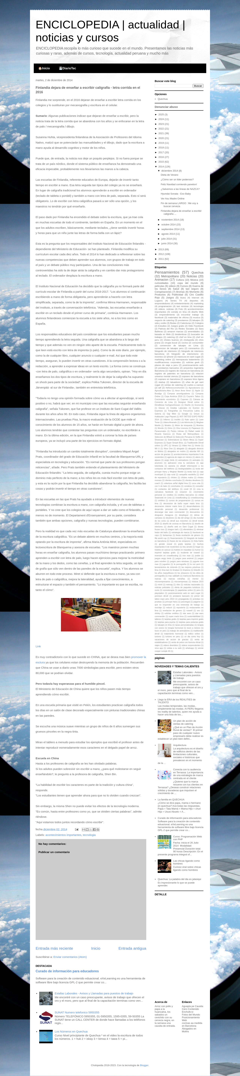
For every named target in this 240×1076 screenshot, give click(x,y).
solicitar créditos (171, 613)
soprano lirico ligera (193, 379)
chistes (174, 478)
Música (194, 279)
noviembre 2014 (170, 219)
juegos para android (185, 558)
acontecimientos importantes (63, 834)
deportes (194, 300)
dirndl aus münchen (179, 521)
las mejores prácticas (191, 567)
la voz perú (195, 564)
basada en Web (163, 334)
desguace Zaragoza (164, 515)
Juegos (170, 297)
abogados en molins (176, 451)
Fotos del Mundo (191, 1014)
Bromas (180, 291)
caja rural (171, 475)
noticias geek (193, 362)
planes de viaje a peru (166, 365)
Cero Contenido (190, 1009)
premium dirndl (161, 596)
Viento (197, 446)
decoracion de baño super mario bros (181, 503)
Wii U (157, 449)
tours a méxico (193, 628)
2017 (161, 152)
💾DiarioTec (67, 68)
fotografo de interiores (166, 351)
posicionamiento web (193, 365)
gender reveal (165, 544)
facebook (159, 317)
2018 (161, 147)
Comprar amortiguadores (178, 394)
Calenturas (185, 323)
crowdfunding (181, 498)
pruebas (158, 602)
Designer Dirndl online (188, 402)
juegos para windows (179, 561)
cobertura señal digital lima (176, 483)
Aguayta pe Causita (192, 1006)
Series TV (176, 300)
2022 (161, 128)
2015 (161, 161)
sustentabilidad (193, 616)
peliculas (159, 286)
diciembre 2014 (170, 170)
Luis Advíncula (186, 422)
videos (172, 286)
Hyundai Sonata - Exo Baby (176, 193)
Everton (196, 408)
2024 (161, 119)
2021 (161, 133)
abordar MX (195, 451)
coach (157, 483)
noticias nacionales (192, 585)
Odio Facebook (195, 326)
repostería (180, 608)
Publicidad (177, 294)
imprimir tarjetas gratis (165, 553)
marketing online (163, 359)
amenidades (194, 331)
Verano (175, 446)
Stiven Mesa (188, 440)
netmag (169, 585)
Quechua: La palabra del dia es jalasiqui (179, 879)
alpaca (157, 460)
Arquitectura (179, 745)
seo (198, 611)
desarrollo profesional (189, 509)
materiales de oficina (178, 317)
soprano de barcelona (192, 376)
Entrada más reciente (54, 948)
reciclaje (158, 608)
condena (188, 486)
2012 (161, 254)
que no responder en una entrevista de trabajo (177, 605)
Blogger (144, 1065)
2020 (161, 138)
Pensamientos (167, 272)
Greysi (197, 414)
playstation (159, 593)
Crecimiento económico (165, 399)
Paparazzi (196, 428)
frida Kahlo (198, 541)
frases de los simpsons (180, 541)
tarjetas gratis (170, 619)
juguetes (166, 564)
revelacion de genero (172, 611)
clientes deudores (193, 480)
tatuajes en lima (165, 625)
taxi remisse (183, 306)
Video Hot (186, 446)
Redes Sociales (186, 328)
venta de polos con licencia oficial (185, 642)
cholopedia (189, 340)
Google (185, 414)
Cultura (180, 279)
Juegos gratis (177, 326)
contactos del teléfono (168, 489)
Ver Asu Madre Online (172, 198)
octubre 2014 (168, 224)
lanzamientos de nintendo (166, 567)
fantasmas (167, 535)
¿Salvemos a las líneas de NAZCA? (180, 189)
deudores (170, 518)
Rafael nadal (194, 431)
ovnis (157, 590)
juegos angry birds (163, 558)
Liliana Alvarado (170, 422)
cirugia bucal (171, 342)
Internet (195, 297)
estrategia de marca (180, 532)
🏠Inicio (44, 68)
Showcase (159, 440)
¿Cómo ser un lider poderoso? (177, 179)
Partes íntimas (177, 431)
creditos (169, 495)
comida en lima (179, 312)
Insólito (177, 420)
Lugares (159, 300)
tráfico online (194, 634)
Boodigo (158, 394)
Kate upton (190, 420)
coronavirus (194, 348)
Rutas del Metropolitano (187, 434)
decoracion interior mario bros (168, 506)
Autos (183, 297)
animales (196, 460)
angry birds (169, 460)
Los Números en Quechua (71, 1031)
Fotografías (173, 411)
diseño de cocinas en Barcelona (177, 524)
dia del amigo (184, 518)
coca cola (196, 483)
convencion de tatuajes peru (169, 348)
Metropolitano (170, 276)
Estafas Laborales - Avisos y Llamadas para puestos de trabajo (94, 993)
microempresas (181, 582)
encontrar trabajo (190, 314)
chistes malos (187, 478)
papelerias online (185, 590)
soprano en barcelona (169, 379)
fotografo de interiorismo (185, 354)
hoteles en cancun (163, 550)
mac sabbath (173, 576)
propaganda (183, 599)
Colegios (199, 323)
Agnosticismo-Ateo (163, 391)
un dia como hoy (192, 637)
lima (156, 570)
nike (178, 585)
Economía (199, 405)
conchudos (175, 486)
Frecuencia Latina (191, 411)
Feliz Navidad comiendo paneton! (179, 184)
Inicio (95, 948)
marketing (198, 303)
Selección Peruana (184, 437)
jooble (197, 556)
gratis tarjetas (184, 544)
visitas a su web (174, 648)
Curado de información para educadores (67, 971)
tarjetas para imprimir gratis (191, 619)
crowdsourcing (197, 498)
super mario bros (176, 616)
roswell (189, 611)
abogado (180, 449)
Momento (194, 291)
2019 (161, 142)
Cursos (184, 286)
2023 (161, 124)
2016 (161, 157)
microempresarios (162, 582)
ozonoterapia (168, 590)
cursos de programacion (179, 501)
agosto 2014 (168, 233)
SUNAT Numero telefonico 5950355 (77, 1012)
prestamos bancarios (168, 368)
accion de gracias (162, 454)
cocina (185, 342)
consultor (199, 486)
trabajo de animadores (180, 631)
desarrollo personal (164, 509)
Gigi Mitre (171, 414)
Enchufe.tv (187, 1011)
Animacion (161, 279)
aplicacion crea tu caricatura (181, 463)
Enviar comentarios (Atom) (70, 956)
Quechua (163, 99)
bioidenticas (181, 334)
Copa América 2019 (173, 396)
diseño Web (197, 312)
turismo (158, 637)
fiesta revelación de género (188, 535)
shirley (157, 613)
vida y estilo (160, 323)
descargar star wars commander (170, 512)
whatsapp (190, 648)
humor (197, 550)
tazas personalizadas (184, 625)
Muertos (200, 425)
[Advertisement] (178, 948)
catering (171, 337)
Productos (160, 294)
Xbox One (168, 449)
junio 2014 (167, 243)
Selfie (198, 437)
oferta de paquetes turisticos (187, 587)
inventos (159, 356)
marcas (158, 579)
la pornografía (180, 564)
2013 (161, 249)
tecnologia (89, 834)
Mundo (161, 428)
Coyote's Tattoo (193, 396)
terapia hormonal (175, 628)
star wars (187, 613)
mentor (195, 579)
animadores (183, 460)
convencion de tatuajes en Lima (179, 345)
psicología (185, 602)
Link (38, 646)
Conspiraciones (163, 291)
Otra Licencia (182, 428)
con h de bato (161, 486)
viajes (157, 645)
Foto (180, 309)
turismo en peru (173, 637)
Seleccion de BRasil (163, 437)
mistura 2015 (197, 582)
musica (196, 317)
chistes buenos (171, 340)
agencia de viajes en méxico (179, 457)
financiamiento (176, 538)
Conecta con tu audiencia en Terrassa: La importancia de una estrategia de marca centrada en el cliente (188, 774)
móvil (160, 585)
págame (197, 602)
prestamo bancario (181, 596)
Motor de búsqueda (183, 425)
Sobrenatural (173, 440)
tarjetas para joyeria (166, 622)
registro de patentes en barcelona (172, 373)
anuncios (159, 463)
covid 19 (188, 489)
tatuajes (196, 320)
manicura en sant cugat (188, 356)
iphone (170, 356)
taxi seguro (192, 288)
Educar (162, 408)
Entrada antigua (132, 948)
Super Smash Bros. (175, 443)
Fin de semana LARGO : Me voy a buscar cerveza (179, 205)
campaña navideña (187, 475)
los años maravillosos (164, 573)
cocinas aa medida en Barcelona (192, 1024)
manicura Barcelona (191, 576)
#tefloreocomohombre (175, 388)
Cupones (184, 399)
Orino (170, 428)
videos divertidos (170, 645)
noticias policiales (162, 587)
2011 (161, 259)
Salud (176, 288)
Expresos (159, 411)
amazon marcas (175, 331)
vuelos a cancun (195, 385)
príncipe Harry (171, 602)
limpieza (186, 570)
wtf (159, 387)
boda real (192, 472)
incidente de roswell (190, 553)
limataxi (176, 570)
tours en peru (160, 631)
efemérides (188, 529)
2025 (161, 114)
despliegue (183, 515)
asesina (171, 466)
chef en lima (185, 337)
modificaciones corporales (168, 362)
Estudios (162, 326)
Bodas (173, 323)
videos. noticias (166, 309)
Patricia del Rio (166, 328)
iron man (187, 556)
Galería (158, 414)
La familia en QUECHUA (171, 799)
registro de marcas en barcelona (184, 370)
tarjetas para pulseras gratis (191, 622)
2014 (161, 166)
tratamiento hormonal (173, 634)
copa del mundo (187, 283)
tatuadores (175, 382)
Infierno (166, 420)
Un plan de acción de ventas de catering (184, 722)
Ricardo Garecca (162, 434)
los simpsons (183, 573)
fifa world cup (160, 538)
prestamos (183, 320)
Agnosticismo (194, 388)
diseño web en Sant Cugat (180, 527)
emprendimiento (167, 314)
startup (162, 382)
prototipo (196, 599)
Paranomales (160, 431)
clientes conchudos (173, 480)
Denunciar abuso (166, 106)
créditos (161, 501)
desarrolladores (193, 506)
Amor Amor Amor (183, 391)
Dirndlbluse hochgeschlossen (167, 405)
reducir (169, 608)
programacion (165, 306)
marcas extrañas (177, 579)
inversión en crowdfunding (166, 556)
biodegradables (185, 469)
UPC (166, 446)
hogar (197, 547)
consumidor (197, 342)
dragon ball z (173, 529)
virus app (159, 648)
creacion (183, 492)
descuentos (195, 512)
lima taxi (165, 570)
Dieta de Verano (169, 174)
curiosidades (161, 283)
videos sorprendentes (191, 645)
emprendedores (162, 303)
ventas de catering (173, 385)
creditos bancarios (186, 495)
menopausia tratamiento (188, 359)
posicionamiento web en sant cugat (184, 593)
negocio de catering (164, 320)
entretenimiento (182, 303)
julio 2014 (166, 238)
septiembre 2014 (170, 229)
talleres (158, 619)
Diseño (187, 405)
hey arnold (187, 547)
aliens (197, 457)
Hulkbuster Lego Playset (165, 417)
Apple (197, 391)
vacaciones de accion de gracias (171, 640)
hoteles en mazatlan (182, 550)
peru (198, 590)
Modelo (168, 425)
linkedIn (197, 570)
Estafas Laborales (178, 408)
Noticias (192, 276)
